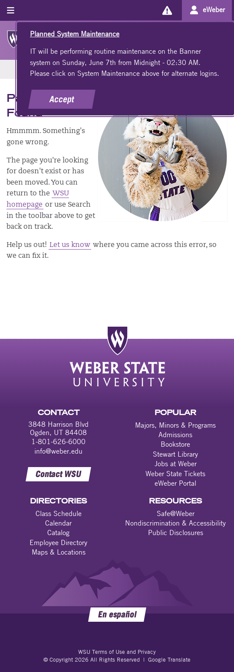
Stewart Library (175, 454)
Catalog (58, 532)
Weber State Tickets (175, 473)
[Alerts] (167, 10)
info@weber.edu (58, 451)
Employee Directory (58, 542)
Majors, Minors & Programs (175, 425)
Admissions (175, 434)
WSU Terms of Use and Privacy (117, 651)
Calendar (58, 523)
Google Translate (169, 659)
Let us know (69, 245)
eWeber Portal (175, 483)
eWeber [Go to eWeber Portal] (214, 9)
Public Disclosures (175, 532)
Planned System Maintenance (74, 33)
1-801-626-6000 (58, 441)
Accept (62, 99)
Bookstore (175, 444)
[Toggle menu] (10, 10)
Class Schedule (59, 513)
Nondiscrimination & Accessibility (175, 523)
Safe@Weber (175, 513)
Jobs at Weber (176, 463)
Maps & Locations (59, 552)
